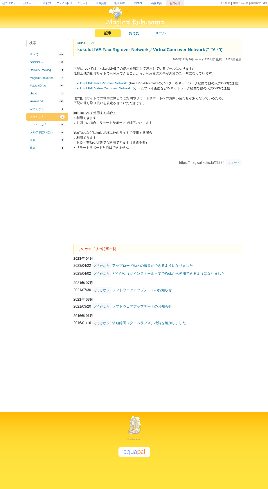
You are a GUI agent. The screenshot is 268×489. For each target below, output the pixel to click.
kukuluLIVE (86, 43)
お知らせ (175, 3)
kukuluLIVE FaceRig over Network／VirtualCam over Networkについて (150, 49)
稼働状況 (255, 3)
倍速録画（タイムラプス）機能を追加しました (149, 323)
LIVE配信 (45, 3)
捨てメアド (9, 3)
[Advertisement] (47, 224)
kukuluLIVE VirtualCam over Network (104, 88)
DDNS (138, 3)
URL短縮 (225, 3)
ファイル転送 (64, 3)
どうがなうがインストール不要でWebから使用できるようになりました (168, 273)
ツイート (234, 162)
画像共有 (101, 3)
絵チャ (27, 3)
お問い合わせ (240, 3)
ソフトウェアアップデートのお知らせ (142, 290)
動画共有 (119, 3)
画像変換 (156, 3)
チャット (82, 3)
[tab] (47, 54)
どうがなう (101, 265)
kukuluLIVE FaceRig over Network (102, 83)
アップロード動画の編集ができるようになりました (152, 265)
